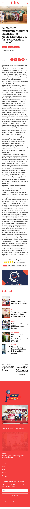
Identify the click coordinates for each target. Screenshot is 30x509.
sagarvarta (6, 52)
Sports (13, 323)
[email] (15, 492)
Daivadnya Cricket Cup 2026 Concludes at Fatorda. (19, 328)
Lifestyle (17, 49)
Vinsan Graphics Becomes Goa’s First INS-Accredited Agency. (18, 352)
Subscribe (15, 497)
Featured (11, 49)
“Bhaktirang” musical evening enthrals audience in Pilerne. (19, 316)
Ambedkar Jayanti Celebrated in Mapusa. (19, 304)
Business (4, 49)
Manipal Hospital (11, 267)
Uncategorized (15, 334)
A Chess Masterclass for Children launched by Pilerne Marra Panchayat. (8, 370)
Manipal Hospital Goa (21, 267)
